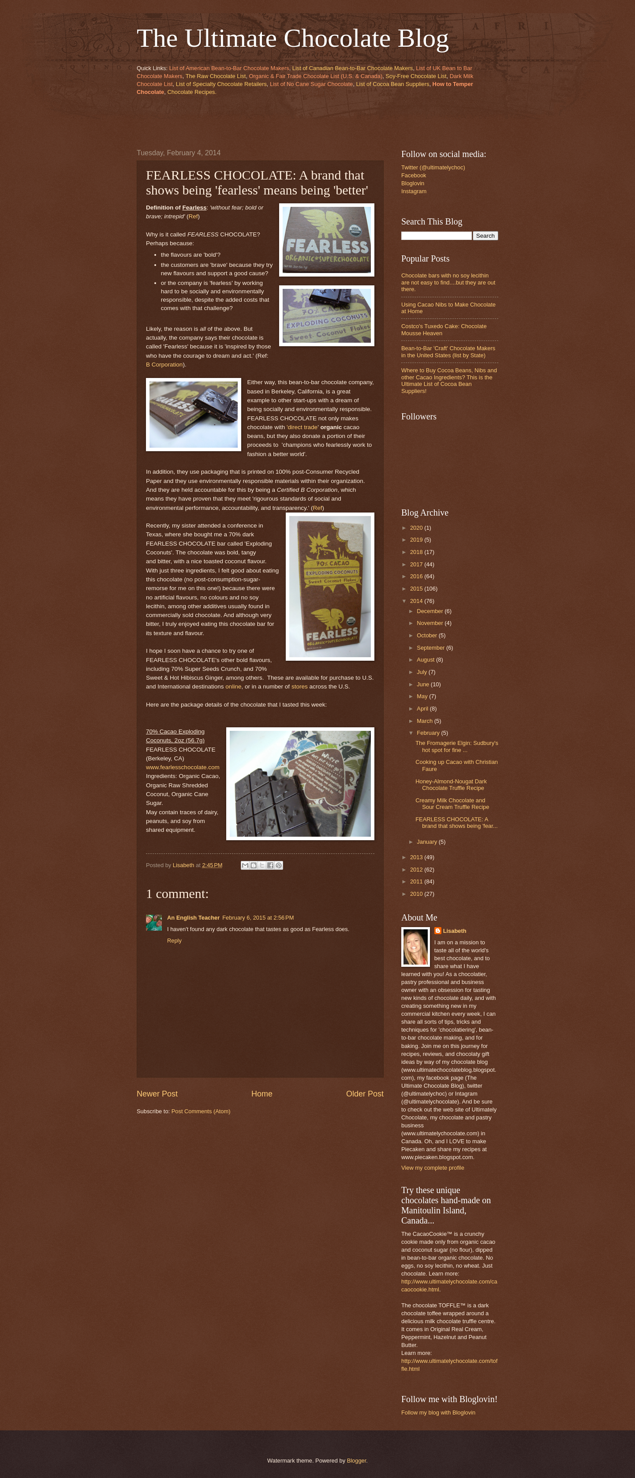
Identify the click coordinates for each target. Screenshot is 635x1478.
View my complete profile (432, 1167)
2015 (417, 588)
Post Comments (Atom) (201, 1111)
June (424, 684)
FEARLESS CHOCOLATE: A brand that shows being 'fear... (456, 822)
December (430, 611)
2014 (417, 601)
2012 (417, 869)
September (431, 647)
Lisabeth (455, 931)
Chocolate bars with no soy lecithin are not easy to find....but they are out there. (448, 282)
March (425, 721)
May (423, 696)
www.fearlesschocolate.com (183, 767)
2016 (417, 576)
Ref (193, 216)
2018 (417, 552)
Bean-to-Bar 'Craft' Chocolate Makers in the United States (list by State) (448, 351)
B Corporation (164, 364)
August (426, 659)
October (427, 635)
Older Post (365, 1093)
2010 (417, 894)
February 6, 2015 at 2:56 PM (258, 917)
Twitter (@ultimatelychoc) (433, 167)
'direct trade (302, 427)
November (430, 623)
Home (262, 1093)
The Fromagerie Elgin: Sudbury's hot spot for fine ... (456, 746)
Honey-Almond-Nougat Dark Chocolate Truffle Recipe (451, 784)
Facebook (413, 175)
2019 (417, 539)
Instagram (413, 191)
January (427, 841)
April (423, 708)
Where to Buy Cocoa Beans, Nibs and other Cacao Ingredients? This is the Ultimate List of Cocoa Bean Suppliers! (449, 380)
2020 (417, 527)
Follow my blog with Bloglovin (438, 1412)
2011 (417, 881)
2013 (417, 857)
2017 (417, 564)
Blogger (356, 1460)
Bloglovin (412, 183)
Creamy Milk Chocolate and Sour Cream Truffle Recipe (452, 803)
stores (299, 686)
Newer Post (157, 1093)
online (233, 686)
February (429, 733)
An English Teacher (193, 917)
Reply (174, 940)
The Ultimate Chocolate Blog (293, 37)
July (422, 672)
